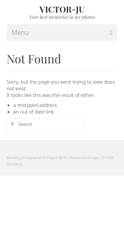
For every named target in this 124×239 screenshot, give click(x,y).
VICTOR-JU (62, 9)
